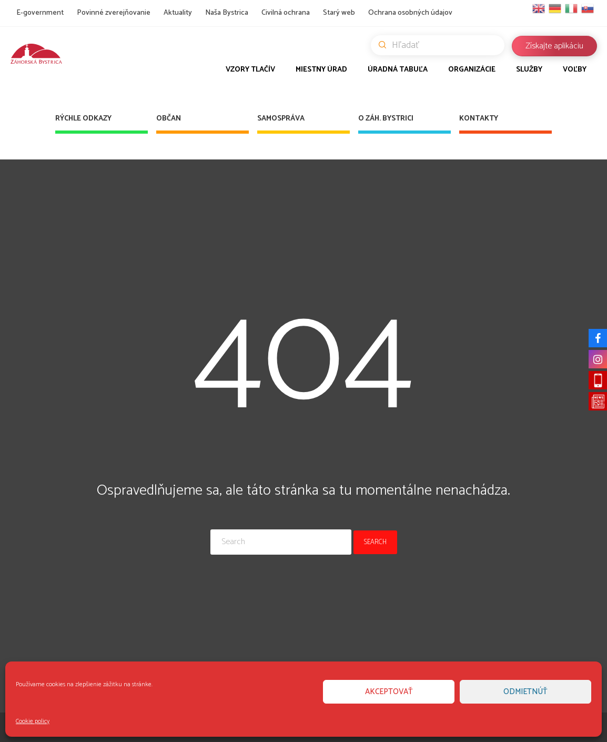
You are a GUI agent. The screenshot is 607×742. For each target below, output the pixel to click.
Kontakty (478, 119)
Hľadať (441, 45)
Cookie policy (32, 721)
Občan (168, 119)
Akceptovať (389, 691)
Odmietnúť (525, 691)
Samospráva (281, 119)
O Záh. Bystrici (385, 119)
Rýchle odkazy (83, 119)
